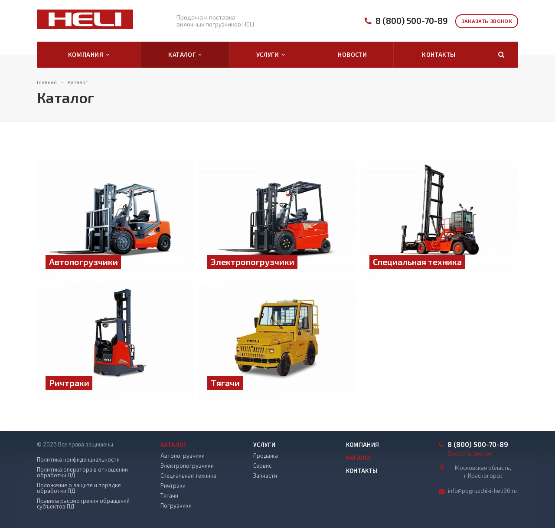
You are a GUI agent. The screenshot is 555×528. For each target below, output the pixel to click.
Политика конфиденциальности (78, 459)
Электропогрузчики (187, 465)
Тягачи (169, 495)
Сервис (262, 465)
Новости (352, 54)
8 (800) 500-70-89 (411, 20)
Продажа (265, 455)
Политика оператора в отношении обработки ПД (82, 472)
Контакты (438, 54)
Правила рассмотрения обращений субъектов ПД (83, 503)
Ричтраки (173, 485)
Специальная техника (188, 475)
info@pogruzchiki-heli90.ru (482, 490)
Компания (88, 55)
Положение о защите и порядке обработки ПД (79, 488)
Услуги (270, 55)
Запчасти (265, 475)
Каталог (184, 55)
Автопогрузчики (182, 455)
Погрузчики (176, 505)
